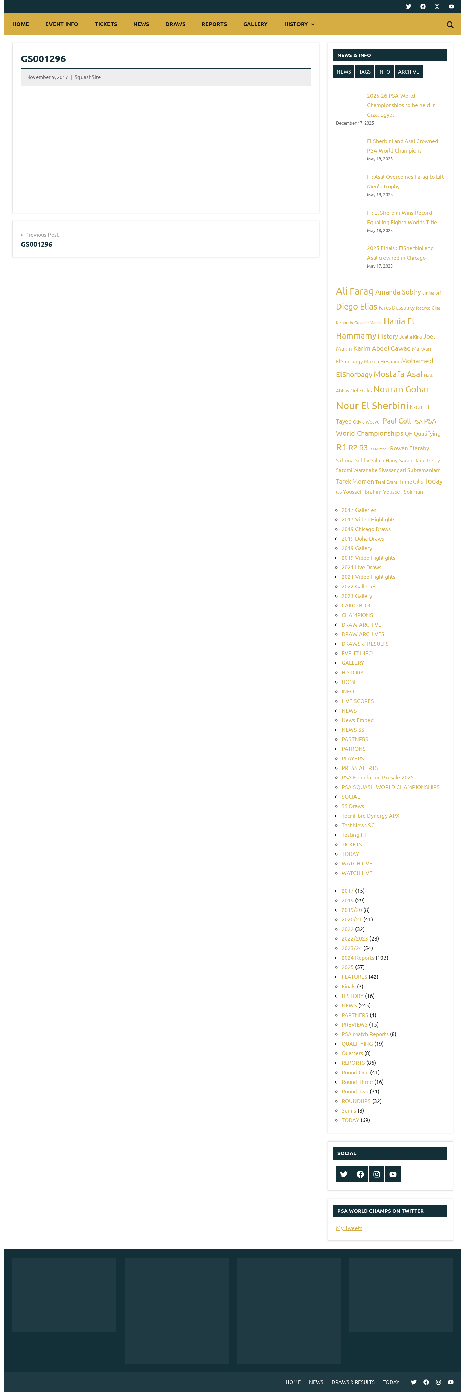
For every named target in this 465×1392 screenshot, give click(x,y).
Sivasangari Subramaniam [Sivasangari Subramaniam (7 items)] (410, 469)
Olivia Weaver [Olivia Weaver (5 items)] (367, 422)
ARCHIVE (408, 71)
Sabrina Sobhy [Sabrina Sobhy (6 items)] (352, 460)
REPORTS (214, 23)
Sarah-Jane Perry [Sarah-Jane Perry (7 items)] (419, 460)
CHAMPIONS (357, 614)
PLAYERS (353, 758)
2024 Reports (358, 957)
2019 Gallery (357, 547)
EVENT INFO (61, 23)
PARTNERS (355, 738)
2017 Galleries (359, 509)
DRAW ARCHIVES (363, 633)
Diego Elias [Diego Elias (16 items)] (356, 306)
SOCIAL (351, 796)
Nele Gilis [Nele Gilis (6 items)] (361, 390)
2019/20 (352, 909)
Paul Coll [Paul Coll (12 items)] (396, 420)
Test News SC (358, 824)
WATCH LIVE (357, 863)
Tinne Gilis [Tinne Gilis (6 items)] (411, 481)
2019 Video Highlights (368, 557)
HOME (20, 23)
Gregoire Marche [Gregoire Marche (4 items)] (368, 322)
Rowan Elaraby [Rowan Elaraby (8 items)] (409, 447)
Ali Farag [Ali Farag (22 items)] (355, 291)
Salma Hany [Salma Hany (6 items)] (383, 460)
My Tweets (349, 1227)
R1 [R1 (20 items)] (341, 447)
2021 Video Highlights (368, 576)
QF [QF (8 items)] (408, 433)
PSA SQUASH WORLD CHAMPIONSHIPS (391, 786)
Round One (355, 1071)
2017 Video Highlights (368, 519)
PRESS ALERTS (360, 767)
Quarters (352, 1052)
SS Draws (353, 805)
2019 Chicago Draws (366, 528)
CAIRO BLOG (357, 605)
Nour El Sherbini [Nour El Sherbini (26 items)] (372, 405)
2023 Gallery (357, 595)
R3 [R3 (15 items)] (363, 447)
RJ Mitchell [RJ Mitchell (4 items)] (379, 448)
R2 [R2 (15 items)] (353, 447)
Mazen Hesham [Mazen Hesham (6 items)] (381, 361)
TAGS (365, 71)
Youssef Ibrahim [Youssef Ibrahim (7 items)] (362, 491)
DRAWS (175, 23)
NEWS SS (353, 729)
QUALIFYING (357, 1043)
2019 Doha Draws (363, 538)
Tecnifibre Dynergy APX (370, 815)
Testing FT (354, 834)
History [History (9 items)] (388, 336)
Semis (349, 1110)
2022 (348, 928)
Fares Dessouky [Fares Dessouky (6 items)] (397, 307)
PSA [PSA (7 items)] (417, 421)
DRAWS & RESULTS (365, 643)
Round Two (355, 1091)
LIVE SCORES (358, 700)
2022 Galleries (359, 586)
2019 (348, 899)
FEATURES (354, 976)
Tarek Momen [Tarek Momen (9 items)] (355, 481)
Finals (348, 985)
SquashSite (88, 77)
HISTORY (299, 23)
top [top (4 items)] (339, 492)
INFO (384, 71)
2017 (348, 890)
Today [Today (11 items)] (433, 480)
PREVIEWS (355, 1024)
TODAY (350, 853)
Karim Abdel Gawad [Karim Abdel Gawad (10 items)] (382, 348)
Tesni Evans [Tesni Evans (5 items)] (386, 482)
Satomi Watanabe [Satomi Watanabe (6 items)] (356, 470)
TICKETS (106, 23)
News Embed (358, 719)
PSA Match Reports (365, 1033)
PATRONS (354, 748)
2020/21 (352, 919)
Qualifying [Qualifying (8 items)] (427, 433)
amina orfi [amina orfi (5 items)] (432, 293)
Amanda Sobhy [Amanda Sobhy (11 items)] (398, 291)
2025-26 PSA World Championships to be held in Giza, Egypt (401, 105)
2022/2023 (355, 938)
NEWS (141, 23)
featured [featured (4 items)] (423, 308)
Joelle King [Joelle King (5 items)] (410, 337)
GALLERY (255, 23)
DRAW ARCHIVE (361, 624)
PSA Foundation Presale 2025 (378, 777)
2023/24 (352, 947)
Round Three (357, 1081)
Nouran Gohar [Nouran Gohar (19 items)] (401, 389)
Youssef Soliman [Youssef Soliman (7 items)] (403, 491)
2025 (348, 966)
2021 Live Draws (361, 566)
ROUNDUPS (356, 1100)
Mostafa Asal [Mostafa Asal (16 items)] (398, 374)
